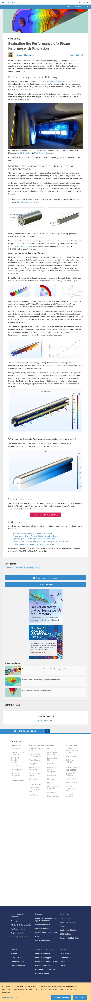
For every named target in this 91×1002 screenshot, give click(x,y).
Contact (78, 7)
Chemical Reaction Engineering (27, 567)
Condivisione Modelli (68, 930)
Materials (50, 779)
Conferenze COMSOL (19, 965)
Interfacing (72, 745)
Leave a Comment (46, 584)
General (51, 745)
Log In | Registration (45, 720)
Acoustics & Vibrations (70, 774)
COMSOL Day (16, 957)
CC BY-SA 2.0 (25, 153)
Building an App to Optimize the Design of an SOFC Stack (36, 544)
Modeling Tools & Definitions (53, 787)
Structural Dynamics (69, 795)
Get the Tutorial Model (45, 514)
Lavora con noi (65, 957)
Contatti (63, 965)
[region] (45, 992)
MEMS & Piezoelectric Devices (70, 788)
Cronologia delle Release (20, 937)
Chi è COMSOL (65, 953)
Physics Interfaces (53, 796)
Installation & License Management (52, 769)
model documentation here (29, 202)
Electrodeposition (17, 769)
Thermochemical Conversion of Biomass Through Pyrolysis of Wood (40, 541)
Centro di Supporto (42, 953)
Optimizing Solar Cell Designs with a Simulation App (34, 538)
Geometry (50, 764)
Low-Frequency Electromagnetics (35, 755)
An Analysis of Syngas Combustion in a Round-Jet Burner (36, 536)
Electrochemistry (16, 766)
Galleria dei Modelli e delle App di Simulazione (46, 919)
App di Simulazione (42, 940)
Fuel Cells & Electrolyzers (15, 774)
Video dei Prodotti (42, 924)
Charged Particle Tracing (34, 749)
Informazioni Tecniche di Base (47, 961)
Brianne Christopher (25, 54)
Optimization (51, 792)
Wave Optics (33, 779)
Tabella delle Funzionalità (21, 925)
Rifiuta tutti (80, 997)
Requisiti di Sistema (18, 933)
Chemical (9, 567)
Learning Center (66, 918)
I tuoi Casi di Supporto (44, 957)
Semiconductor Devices (34, 774)
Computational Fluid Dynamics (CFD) (34, 789)
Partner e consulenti (43, 965)
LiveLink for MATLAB (70, 761)
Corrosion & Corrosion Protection (15, 760)
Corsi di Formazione (67, 922)
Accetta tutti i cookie (61, 997)
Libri (37, 936)
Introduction (51, 775)
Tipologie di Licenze (18, 929)
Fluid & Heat (35, 784)
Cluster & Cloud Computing (52, 753)
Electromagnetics (38, 745)
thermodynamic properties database (22, 246)
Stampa (62, 961)
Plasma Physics (34, 760)
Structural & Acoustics (72, 768)
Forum (62, 926)
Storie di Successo (42, 928)
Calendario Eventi (18, 961)
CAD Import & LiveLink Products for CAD (72, 750)
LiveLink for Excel (72, 756)
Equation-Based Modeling (52, 759)
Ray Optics (33, 764)
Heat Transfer (34, 795)
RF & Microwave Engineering (35, 768)
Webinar (14, 953)
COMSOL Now (17, 780)
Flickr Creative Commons (43, 153)
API (48, 748)
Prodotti (14, 921)
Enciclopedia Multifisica (69, 938)
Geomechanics (71, 779)
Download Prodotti (42, 973)
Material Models (71, 782)
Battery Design (16, 748)
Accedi (67, 7)
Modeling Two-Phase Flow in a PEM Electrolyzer (32, 533)
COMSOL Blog (14, 38)
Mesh (49, 783)
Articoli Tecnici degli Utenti (46, 932)
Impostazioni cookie (10, 997)
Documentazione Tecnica (45, 969)
